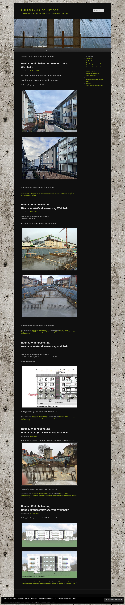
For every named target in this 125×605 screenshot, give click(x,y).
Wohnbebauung (31, 195)
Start (23, 50)
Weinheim (24, 195)
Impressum (55, 50)
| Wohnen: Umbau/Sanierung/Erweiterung (94, 85)
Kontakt (64, 50)
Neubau (59, 193)
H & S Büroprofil (44, 50)
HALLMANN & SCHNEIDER (40, 10)
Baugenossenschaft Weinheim (39, 193)
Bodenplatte (42, 332)
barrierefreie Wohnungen (66, 192)
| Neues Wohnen (43, 192)
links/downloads (73, 50)
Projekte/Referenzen (87, 50)
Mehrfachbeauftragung (44, 583)
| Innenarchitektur (91, 65)
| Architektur (34, 192)
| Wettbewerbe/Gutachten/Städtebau (95, 79)
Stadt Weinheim (72, 332)
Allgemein (89, 58)
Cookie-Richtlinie (50, 602)
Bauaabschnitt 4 (25, 193)
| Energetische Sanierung (93, 63)
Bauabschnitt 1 (63, 330)
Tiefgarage (71, 193)
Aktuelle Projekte (32, 50)
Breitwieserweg (50, 332)
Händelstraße (52, 193)
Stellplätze (64, 193)
